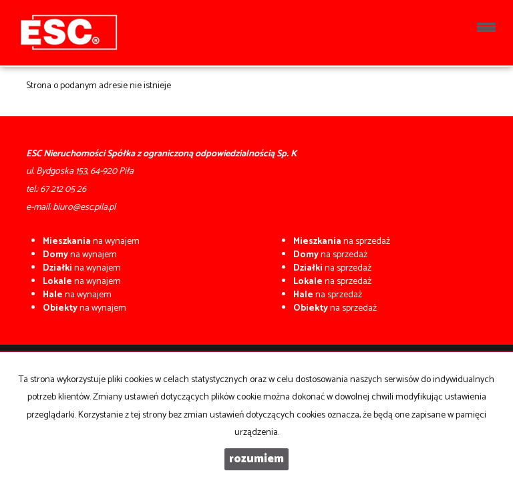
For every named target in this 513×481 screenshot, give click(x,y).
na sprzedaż (341, 241)
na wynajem (91, 241)
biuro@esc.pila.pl (84, 207)
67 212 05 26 (63, 189)
